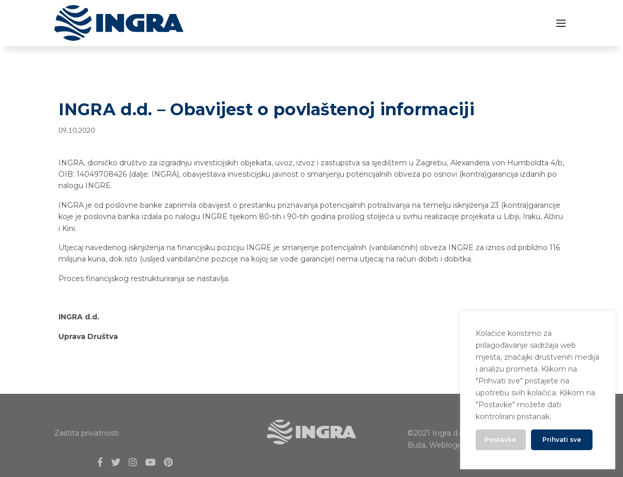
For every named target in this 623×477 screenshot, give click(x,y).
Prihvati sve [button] (561, 439)
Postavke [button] (500, 439)
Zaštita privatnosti (86, 433)
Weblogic (446, 445)
